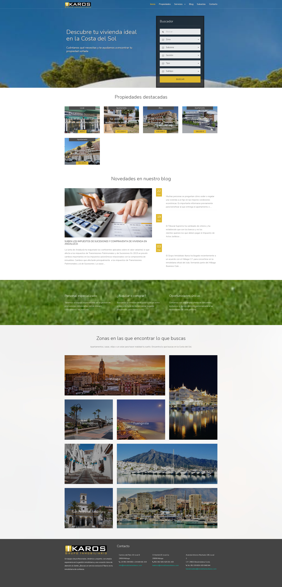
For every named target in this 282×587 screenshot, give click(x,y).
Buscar (180, 79)
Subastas (201, 4)
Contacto (213, 4)
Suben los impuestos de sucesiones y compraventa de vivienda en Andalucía (106, 242)
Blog (191, 4)
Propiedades (165, 4)
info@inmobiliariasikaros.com (130, 565)
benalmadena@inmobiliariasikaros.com (201, 569)
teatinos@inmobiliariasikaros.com (165, 565)
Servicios (179, 4)
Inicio (152, 4)
